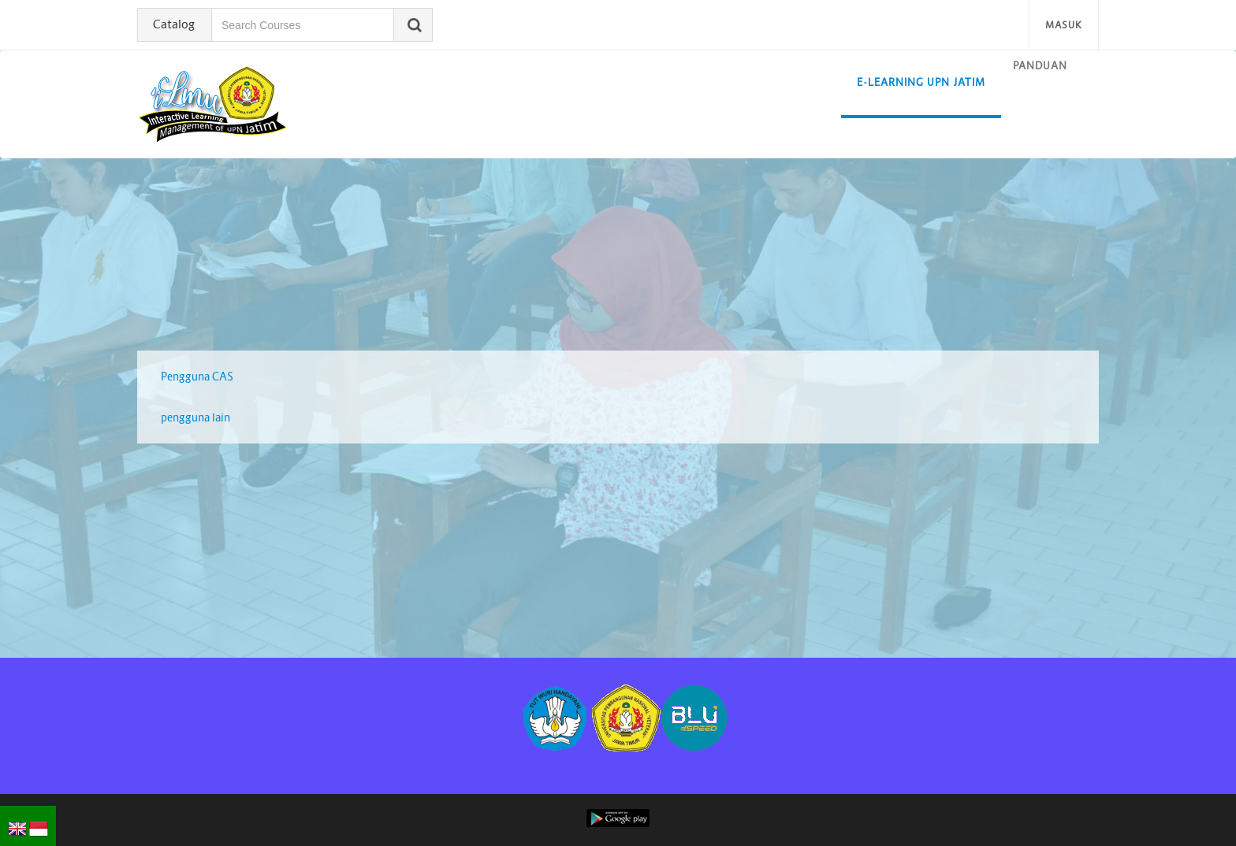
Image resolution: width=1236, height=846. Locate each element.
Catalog (174, 24)
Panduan (1040, 65)
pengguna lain (195, 417)
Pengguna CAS (197, 376)
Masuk (1063, 25)
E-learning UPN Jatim (921, 82)
